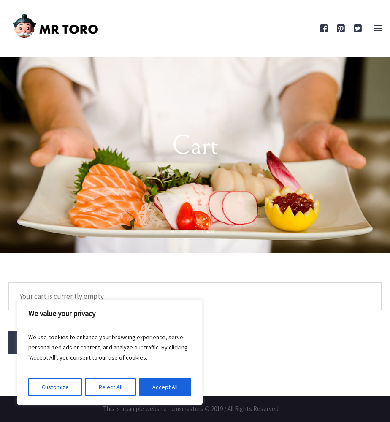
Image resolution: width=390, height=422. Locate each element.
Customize (55, 387)
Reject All (110, 387)
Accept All (165, 387)
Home (180, 231)
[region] (110, 352)
